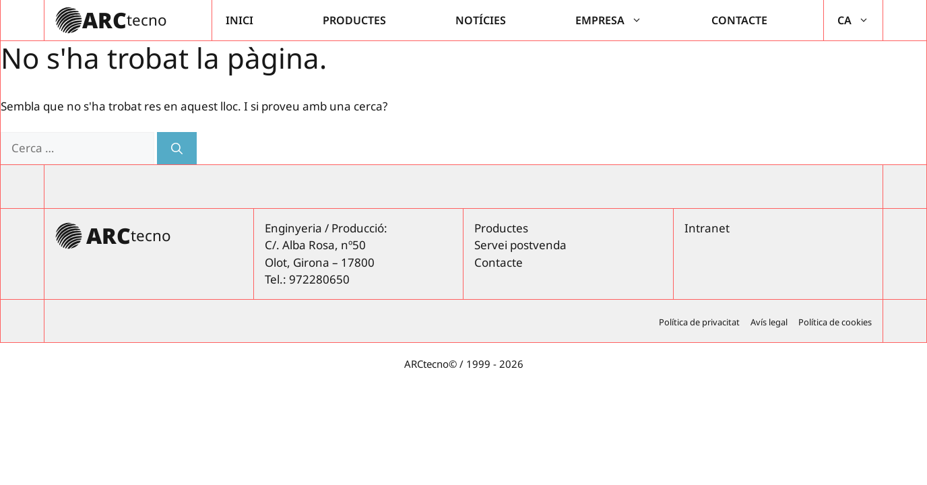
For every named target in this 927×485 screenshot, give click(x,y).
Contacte (739, 20)
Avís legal (769, 322)
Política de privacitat (699, 322)
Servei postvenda (520, 245)
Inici (239, 20)
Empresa (615, 20)
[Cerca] (177, 148)
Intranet (707, 228)
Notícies (480, 20)
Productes (354, 20)
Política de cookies (835, 322)
